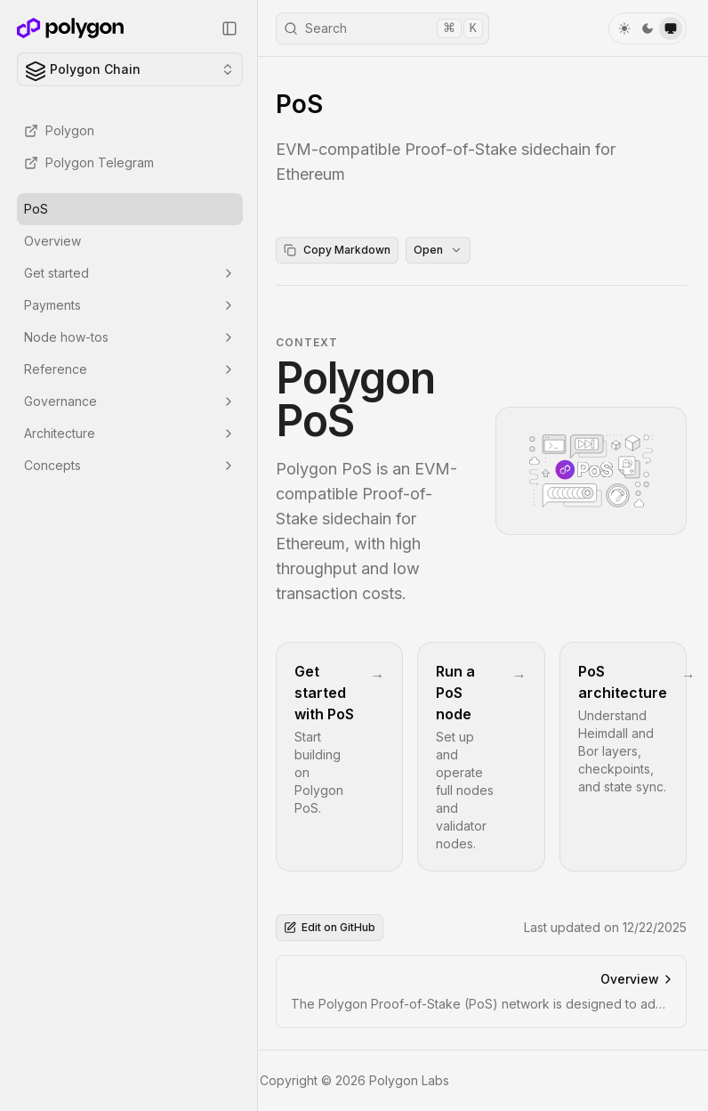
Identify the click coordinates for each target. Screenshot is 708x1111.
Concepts (130, 465)
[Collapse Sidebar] (229, 28)
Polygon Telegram (89, 162)
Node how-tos (130, 337)
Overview (52, 240)
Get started (130, 272)
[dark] (647, 28)
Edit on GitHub (329, 927)
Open (438, 249)
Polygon (59, 130)
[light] (624, 28)
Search (383, 28)
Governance (130, 401)
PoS (36, 208)
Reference (130, 369)
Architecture (130, 433)
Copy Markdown (337, 249)
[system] (670, 28)
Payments (130, 304)
